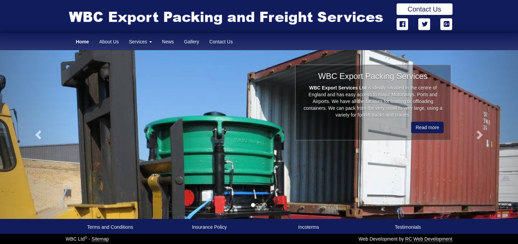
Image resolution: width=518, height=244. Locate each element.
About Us (109, 41)
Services (140, 41)
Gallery (191, 41)
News (168, 41)
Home (82, 41)
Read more (427, 127)
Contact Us (424, 9)
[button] (39, 134)
